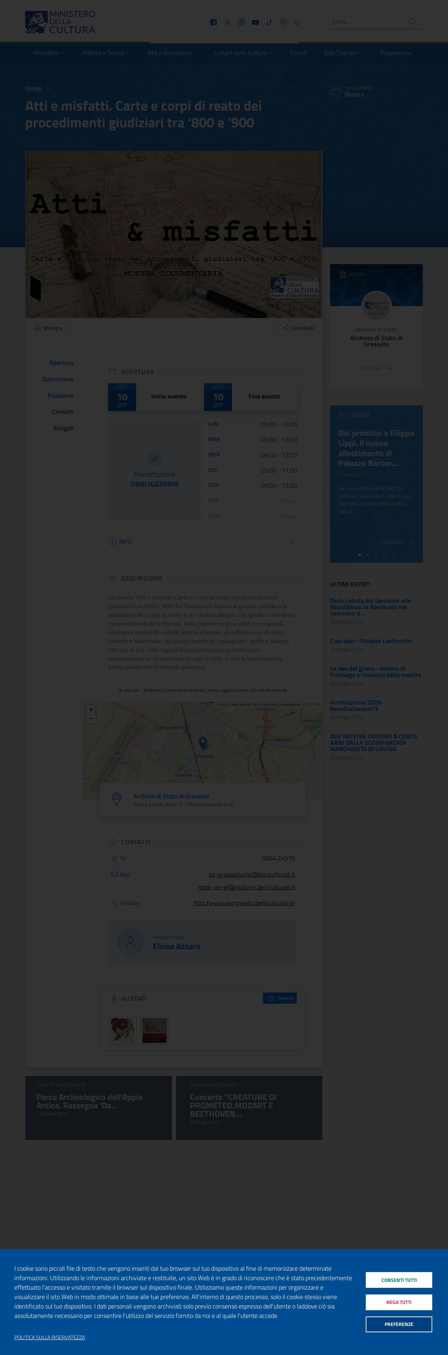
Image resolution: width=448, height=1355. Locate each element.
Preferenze (399, 1325)
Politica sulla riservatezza (49, 1337)
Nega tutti (398, 1302)
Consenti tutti (399, 1279)
